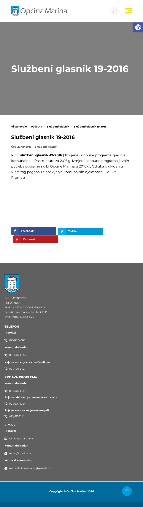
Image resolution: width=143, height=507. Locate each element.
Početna (36, 127)
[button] (138, 27)
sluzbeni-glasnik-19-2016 (41, 155)
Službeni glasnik (58, 127)
